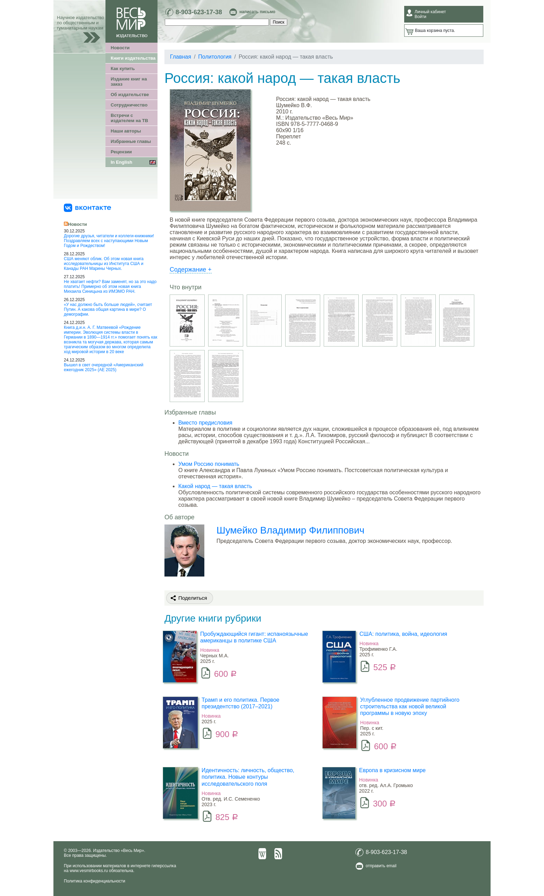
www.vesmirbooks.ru (89, 870)
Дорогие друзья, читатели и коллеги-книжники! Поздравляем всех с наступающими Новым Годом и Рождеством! (109, 240)
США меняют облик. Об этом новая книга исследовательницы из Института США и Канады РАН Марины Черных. (104, 263)
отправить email (381, 865)
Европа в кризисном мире (392, 770)
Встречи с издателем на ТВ (129, 118)
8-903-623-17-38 (199, 12)
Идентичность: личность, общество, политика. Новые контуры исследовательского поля (248, 776)
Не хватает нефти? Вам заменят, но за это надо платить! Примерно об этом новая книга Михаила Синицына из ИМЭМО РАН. (110, 286)
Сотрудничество (129, 105)
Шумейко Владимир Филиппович (290, 530)
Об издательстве (130, 94)
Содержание (191, 269)
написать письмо (257, 11)
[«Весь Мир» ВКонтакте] (87, 207)
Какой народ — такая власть (215, 486)
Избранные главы (131, 141)
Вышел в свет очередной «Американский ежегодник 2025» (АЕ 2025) (103, 367)
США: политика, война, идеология (403, 634)
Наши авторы (126, 131)
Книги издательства (133, 58)
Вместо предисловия (205, 423)
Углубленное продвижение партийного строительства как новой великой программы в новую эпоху (409, 706)
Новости (120, 47)
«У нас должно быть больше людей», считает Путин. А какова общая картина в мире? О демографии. (108, 309)
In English (121, 162)
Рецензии (121, 151)
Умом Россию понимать (208, 464)
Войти (420, 16)
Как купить (123, 68)
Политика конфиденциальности (94, 881)
